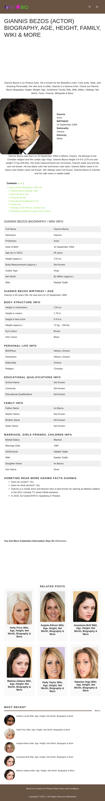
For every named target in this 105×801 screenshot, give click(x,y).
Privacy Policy (52, 788)
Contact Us (40, 788)
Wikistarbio (60, 541)
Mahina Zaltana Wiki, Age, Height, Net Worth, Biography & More (19, 685)
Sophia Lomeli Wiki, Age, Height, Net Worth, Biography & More (44, 716)
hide (21, 183)
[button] (89, 7)
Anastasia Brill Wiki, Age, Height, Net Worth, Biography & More (85, 630)
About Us (30, 788)
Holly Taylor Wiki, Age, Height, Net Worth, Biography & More (52, 687)
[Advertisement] (52, 62)
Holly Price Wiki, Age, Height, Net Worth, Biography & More (19, 632)
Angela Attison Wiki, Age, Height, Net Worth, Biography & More (52, 630)
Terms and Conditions (69, 788)
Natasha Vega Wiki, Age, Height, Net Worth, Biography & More (85, 686)
